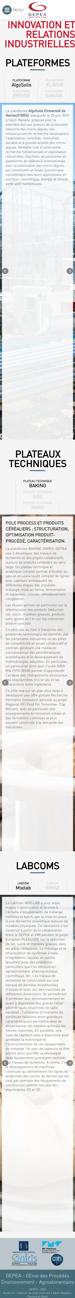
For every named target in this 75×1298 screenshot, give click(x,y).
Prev (5, 271)
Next (70, 271)
